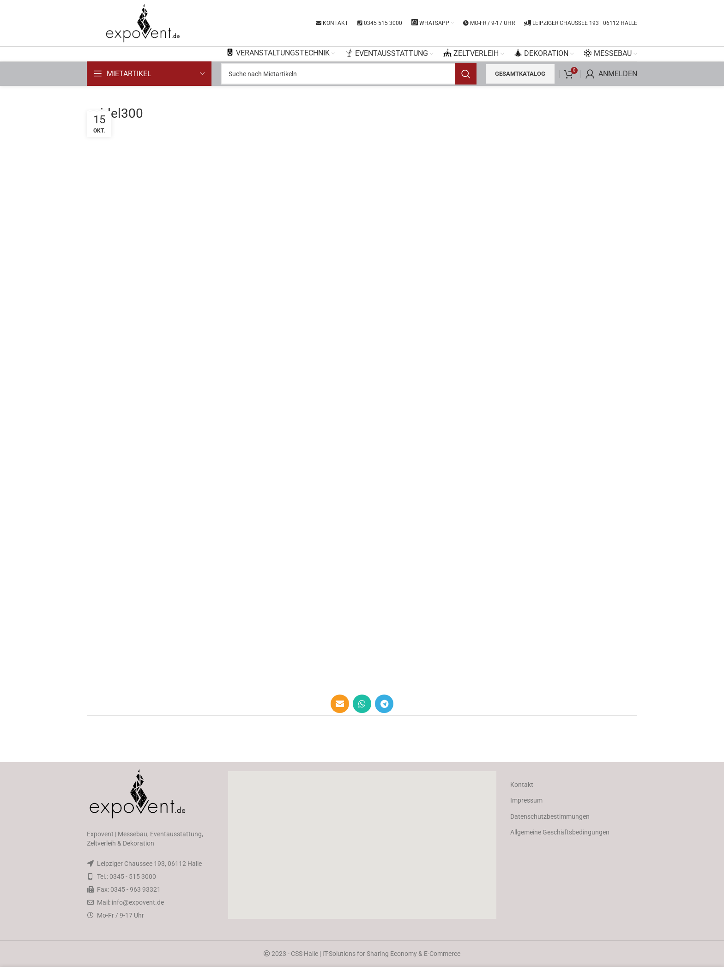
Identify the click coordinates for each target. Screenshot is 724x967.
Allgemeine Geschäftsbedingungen (559, 832)
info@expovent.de (138, 902)
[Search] (349, 74)
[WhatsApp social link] (362, 704)
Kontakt (521, 784)
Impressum (526, 800)
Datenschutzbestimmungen (550, 816)
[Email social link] (340, 704)
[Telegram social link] (384, 704)
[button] (362, 845)
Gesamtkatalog (520, 73)
